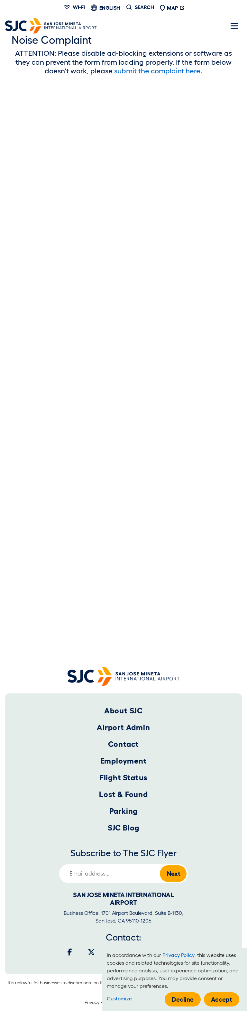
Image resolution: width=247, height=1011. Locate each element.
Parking (123, 811)
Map (169, 8)
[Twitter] (91, 952)
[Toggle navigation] (234, 25)
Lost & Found (123, 794)
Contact (123, 744)
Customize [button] (119, 998)
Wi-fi (74, 7)
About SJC (123, 710)
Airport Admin (123, 727)
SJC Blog (123, 827)
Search (144, 7)
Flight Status (123, 777)
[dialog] (174, 979)
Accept (221, 999)
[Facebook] (70, 952)
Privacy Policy (98, 1002)
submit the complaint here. (158, 71)
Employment (123, 760)
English (109, 8)
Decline (183, 999)
